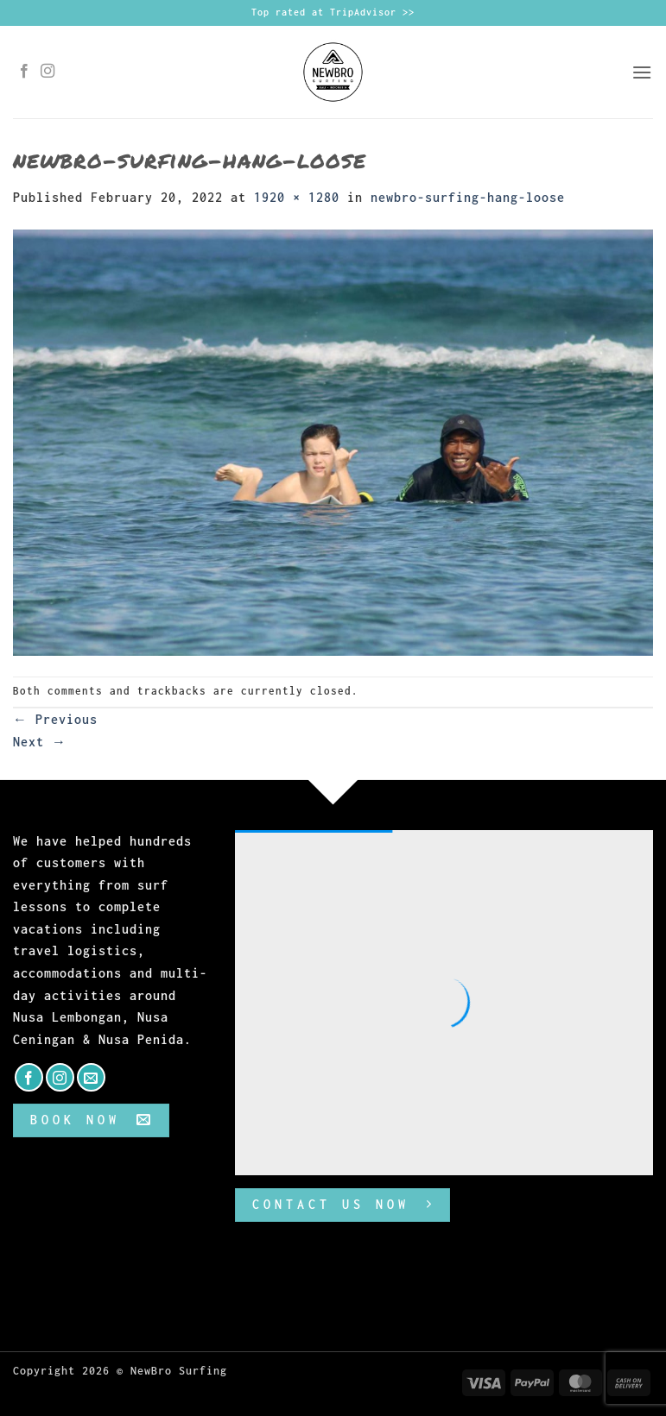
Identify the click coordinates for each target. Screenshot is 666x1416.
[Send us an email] (91, 1077)
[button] (642, 72)
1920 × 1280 (296, 197)
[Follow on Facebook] (24, 71)
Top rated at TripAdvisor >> (333, 12)
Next (40, 741)
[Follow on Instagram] (48, 71)
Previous (55, 719)
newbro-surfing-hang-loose (468, 197)
